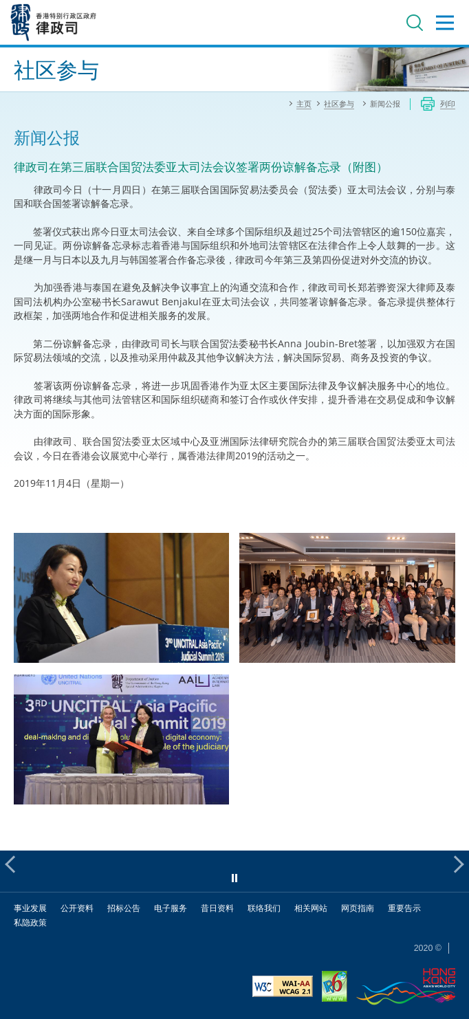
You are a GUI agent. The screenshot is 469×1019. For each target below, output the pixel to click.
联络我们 (264, 908)
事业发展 (30, 908)
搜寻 (414, 22)
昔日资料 (217, 908)
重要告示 (404, 908)
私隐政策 (30, 922)
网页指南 (357, 908)
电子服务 (170, 908)
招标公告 (123, 908)
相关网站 (310, 908)
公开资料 (77, 908)
